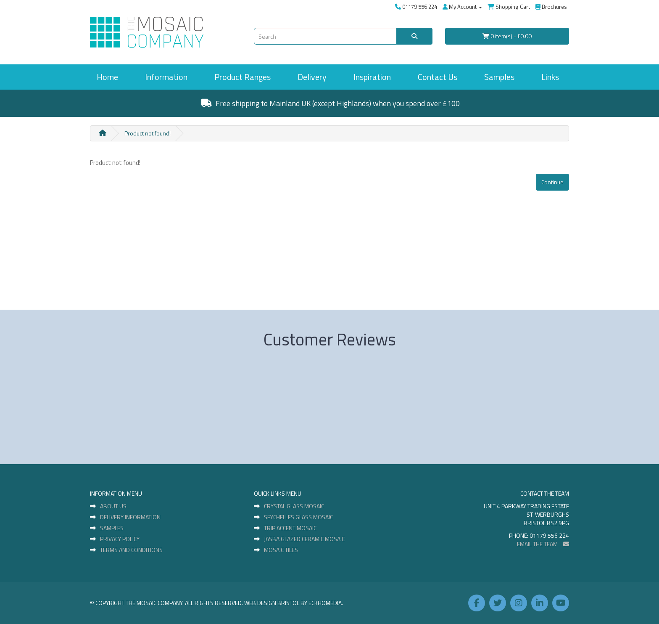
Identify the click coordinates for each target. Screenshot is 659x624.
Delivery (312, 76)
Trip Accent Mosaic (290, 528)
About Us (113, 506)
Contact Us (437, 76)
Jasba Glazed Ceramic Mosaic (304, 539)
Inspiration (372, 76)
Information (166, 76)
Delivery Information (130, 517)
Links (550, 76)
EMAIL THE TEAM (543, 543)
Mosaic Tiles (281, 550)
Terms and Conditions (131, 550)
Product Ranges (242, 76)
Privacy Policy (120, 539)
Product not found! (147, 133)
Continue (552, 182)
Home (107, 76)
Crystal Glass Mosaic (294, 506)
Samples (499, 76)
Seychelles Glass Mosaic (298, 517)
